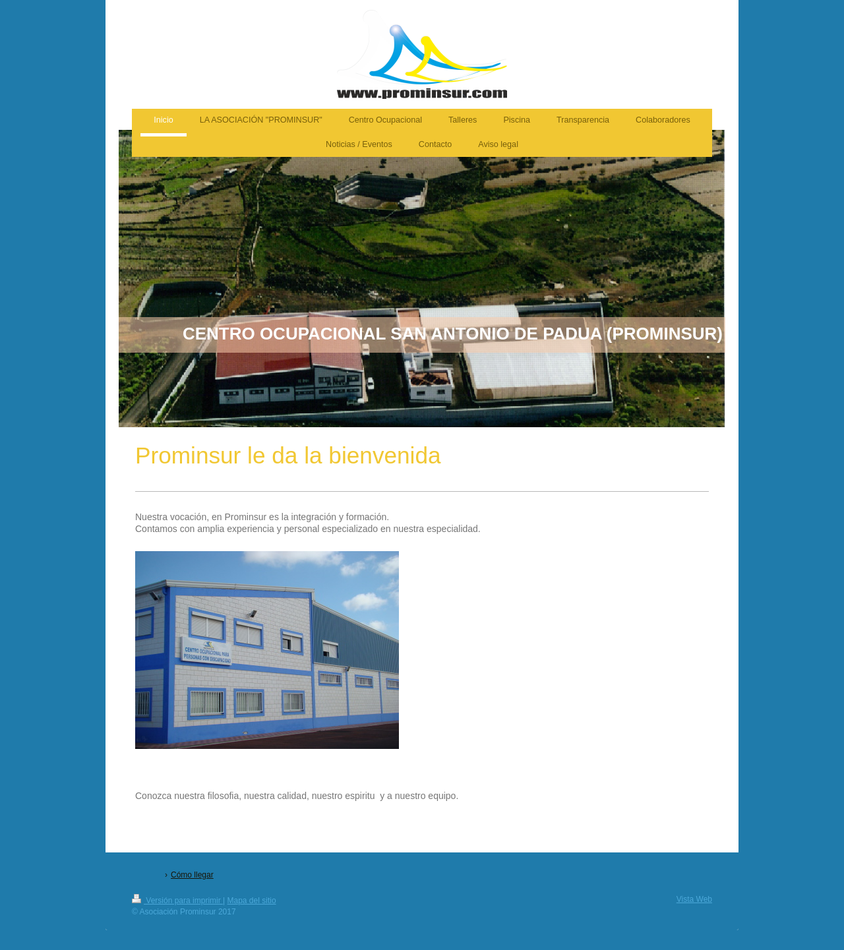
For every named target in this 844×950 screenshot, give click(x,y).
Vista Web (694, 899)
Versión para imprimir (177, 900)
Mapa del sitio (251, 900)
